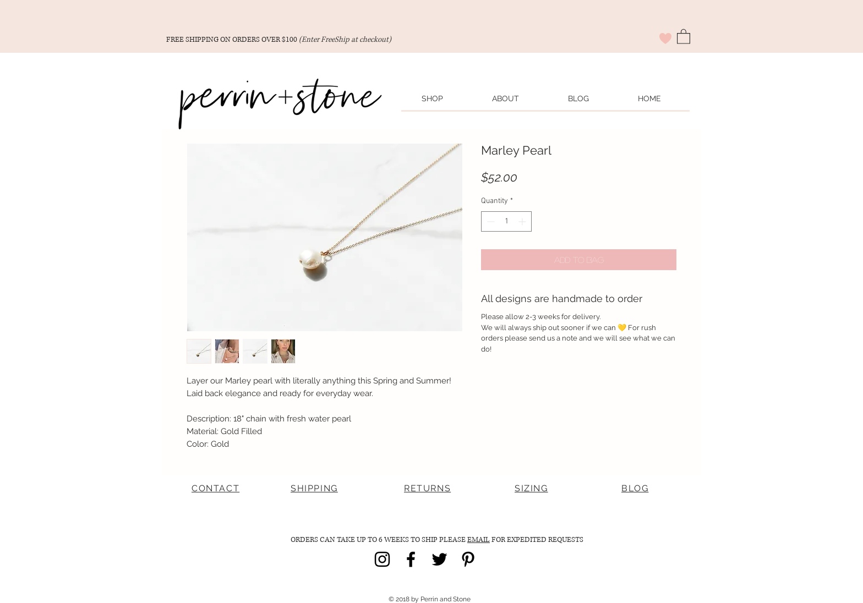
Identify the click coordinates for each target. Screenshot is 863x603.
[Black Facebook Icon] (411, 559)
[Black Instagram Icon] (382, 559)
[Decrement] (489, 221)
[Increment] (523, 221)
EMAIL (478, 540)
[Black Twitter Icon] (439, 559)
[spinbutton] (506, 221)
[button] (683, 36)
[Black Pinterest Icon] (468, 559)
